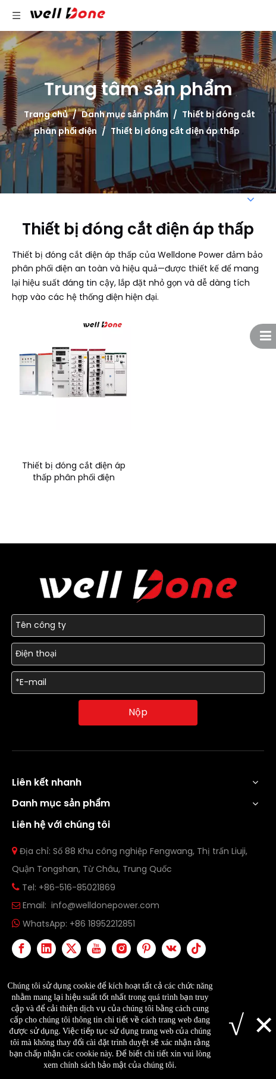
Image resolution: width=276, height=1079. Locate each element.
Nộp (138, 712)
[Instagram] (121, 948)
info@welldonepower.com (105, 905)
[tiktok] (196, 948)
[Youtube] (96, 948)
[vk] (171, 948)
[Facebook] (21, 948)
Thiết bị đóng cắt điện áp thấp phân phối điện (74, 471)
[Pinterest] (146, 948)
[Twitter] (71, 948)
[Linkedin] (46, 948)
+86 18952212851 (102, 924)
